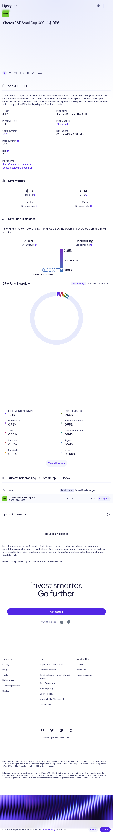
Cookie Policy (48, 829)
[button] (29, 110)
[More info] (108, 514)
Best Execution (47, 694)
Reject (93, 829)
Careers (81, 675)
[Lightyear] (9, 6)
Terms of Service (48, 680)
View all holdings (56, 463)
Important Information (51, 675)
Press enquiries (84, 685)
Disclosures (45, 715)
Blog (4, 680)
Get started (56, 622)
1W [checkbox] (10, 73)
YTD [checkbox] (22, 73)
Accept (105, 829)
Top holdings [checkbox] (78, 283)
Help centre (8, 691)
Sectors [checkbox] (92, 283)
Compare (104, 498)
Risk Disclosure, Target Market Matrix (55, 687)
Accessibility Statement (52, 709)
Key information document (17, 164)
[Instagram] (71, 741)
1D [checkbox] (5, 73)
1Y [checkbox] (28, 73)
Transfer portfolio (11, 696)
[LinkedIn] (61, 741)
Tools (5, 685)
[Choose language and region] (98, 6)
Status (5, 701)
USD (4, 134)
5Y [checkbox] (33, 73)
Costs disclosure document (18, 167)
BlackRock (62, 124)
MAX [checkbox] (40, 73)
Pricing (5, 675)
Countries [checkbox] (104, 283)
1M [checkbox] (15, 73)
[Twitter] (52, 741)
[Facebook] (42, 741)
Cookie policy (46, 704)
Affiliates (81, 680)
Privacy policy (46, 699)
